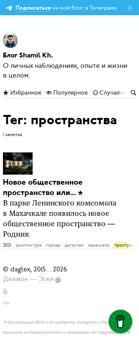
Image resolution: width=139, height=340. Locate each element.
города (53, 245)
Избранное (22, 93)
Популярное (67, 93)
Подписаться (33, 8)
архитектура (29, 245)
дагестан (74, 245)
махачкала (98, 245)
